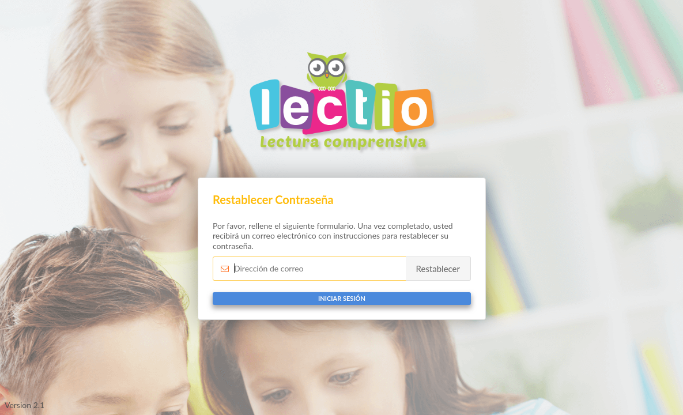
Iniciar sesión (341, 298)
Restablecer (438, 268)
